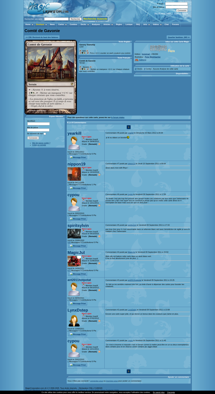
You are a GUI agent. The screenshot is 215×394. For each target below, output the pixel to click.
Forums (175, 24)
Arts (146, 24)
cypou (73, 194)
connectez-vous (96, 381)
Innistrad (146, 54)
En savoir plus (158, 392)
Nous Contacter (107, 390)
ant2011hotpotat (79, 280)
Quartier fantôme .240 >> (179, 37)
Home (29, 24)
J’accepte (171, 392)
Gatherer (140, 60)
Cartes (62, 24)
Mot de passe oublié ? (164, 13)
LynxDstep (78, 310)
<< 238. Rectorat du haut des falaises (42, 37)
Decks (85, 24)
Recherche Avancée (95, 18)
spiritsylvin (78, 225)
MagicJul (76, 252)
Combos (73, 24)
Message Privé (78, 157)
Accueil (28, 390)
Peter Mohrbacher (153, 57)
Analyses (96, 24)
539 (69, 242)
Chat (167, 24)
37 (136, 69)
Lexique (129, 24)
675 (69, 270)
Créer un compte (181, 13)
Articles (108, 24)
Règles (119, 24)
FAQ (138, 24)
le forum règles (117, 117)
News (52, 24)
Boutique (41, 24)
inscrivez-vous (112, 381)
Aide (117, 390)
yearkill (74, 133)
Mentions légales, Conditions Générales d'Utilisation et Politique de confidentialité (66, 390)
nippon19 (76, 164)
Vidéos (157, 24)
